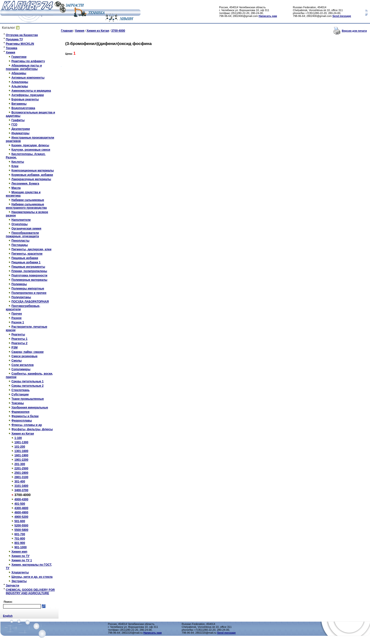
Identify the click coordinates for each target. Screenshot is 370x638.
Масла (16, 188)
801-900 (20, 543)
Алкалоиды (19, 82)
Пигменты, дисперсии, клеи (31, 249)
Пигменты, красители (26, 253)
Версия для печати (354, 30)
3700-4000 (118, 30)
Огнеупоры (19, 224)
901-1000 (21, 547)
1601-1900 (21, 455)
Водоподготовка (23, 108)
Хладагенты (20, 572)
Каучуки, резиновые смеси (30, 149)
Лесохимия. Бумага (25, 183)
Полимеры (19, 284)
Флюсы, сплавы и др (26, 425)
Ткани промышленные (27, 399)
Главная (67, 30)
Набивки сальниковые (27, 200)
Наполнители (20, 220)
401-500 (20, 503)
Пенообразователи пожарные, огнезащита (22, 234)
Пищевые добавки (24, 258)
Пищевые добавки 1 (25, 262)
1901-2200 (21, 459)
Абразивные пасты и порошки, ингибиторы (24, 67)
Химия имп (19, 551)
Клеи (14, 166)
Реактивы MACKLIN (20, 43)
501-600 (20, 521)
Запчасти (12, 585)
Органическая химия (26, 228)
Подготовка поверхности (29, 275)
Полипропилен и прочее (28, 293)
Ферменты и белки (24, 416)
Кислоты (17, 161)
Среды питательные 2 (27, 385)
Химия (10, 52)
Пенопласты (20, 240)
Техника (11, 48)
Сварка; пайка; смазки (27, 352)
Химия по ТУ (20, 556)
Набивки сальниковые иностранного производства (26, 206)
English (8, 615)
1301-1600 (21, 451)
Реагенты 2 (19, 343)
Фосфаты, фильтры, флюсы (32, 429)
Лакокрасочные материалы (31, 179)
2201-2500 (21, 468)
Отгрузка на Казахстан (22, 35)
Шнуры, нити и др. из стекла (31, 577)
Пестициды (19, 245)
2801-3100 (21, 477)
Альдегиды (19, 86)
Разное (16, 318)
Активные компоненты (27, 77)
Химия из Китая (22, 433)
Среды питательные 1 (27, 381)
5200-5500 (21, 525)
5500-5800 (21, 530)
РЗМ (14, 347)
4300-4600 (21, 508)
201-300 (20, 464)
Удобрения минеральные (29, 407)
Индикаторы (20, 133)
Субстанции (20, 394)
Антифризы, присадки (27, 95)
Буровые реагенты (25, 99)
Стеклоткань (20, 390)
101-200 (20, 446)
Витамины (18, 103)
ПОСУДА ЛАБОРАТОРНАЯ (30, 301)
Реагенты (18, 334)
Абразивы (18, 73)
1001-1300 (21, 442)
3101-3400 (21, 486)
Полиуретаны (21, 297)
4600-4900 (21, 512)
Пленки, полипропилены (29, 271)
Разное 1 (17, 322)
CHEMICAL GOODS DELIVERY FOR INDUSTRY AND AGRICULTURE (30, 591)
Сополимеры (20, 369)
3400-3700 (21, 490)
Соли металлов (22, 365)
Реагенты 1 (19, 339)
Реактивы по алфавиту (28, 61)
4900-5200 (21, 517)
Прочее (16, 313)
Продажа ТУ (14, 39)
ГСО (14, 124)
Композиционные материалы (32, 170)
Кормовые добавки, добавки (32, 175)
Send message (342, 16)
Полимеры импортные (27, 288)
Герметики (18, 57)
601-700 (20, 534)
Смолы (16, 360)
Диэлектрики (20, 129)
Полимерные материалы (29, 280)
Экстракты (19, 581)
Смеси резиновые (24, 356)
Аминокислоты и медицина (31, 90)
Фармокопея (20, 412)
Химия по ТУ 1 (21, 560)
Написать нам (268, 16)
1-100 (18, 438)
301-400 (20, 481)
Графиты (17, 120)
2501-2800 (21, 473)
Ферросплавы (21, 420)
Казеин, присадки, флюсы (30, 145)
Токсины (17, 403)
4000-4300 (21, 499)
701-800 (20, 538)
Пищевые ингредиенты (28, 266)
